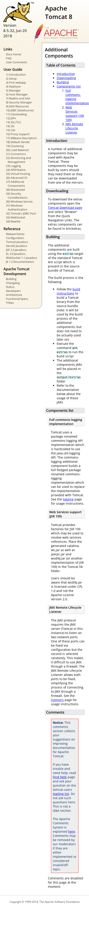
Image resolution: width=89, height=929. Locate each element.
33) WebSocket (15, 217)
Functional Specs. (17, 299)
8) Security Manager (19, 102)
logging (68, 499)
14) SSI (10, 126)
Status (10, 287)
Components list (69, 86)
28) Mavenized (15, 190)
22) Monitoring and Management (18, 160)
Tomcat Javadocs (17, 242)
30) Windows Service (19, 201)
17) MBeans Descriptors (21, 138)
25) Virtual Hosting (18, 174)
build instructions (68, 291)
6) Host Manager (17, 94)
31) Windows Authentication (16, 207)
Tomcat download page (65, 207)
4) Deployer (13, 86)
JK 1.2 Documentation (20, 262)
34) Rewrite (13, 221)
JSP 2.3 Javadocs (16, 250)
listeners (57, 700)
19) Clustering (15, 146)
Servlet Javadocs (16, 246)
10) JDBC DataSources (20, 110)
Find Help (60, 777)
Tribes (10, 303)
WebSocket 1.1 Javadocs (21, 258)
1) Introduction (16, 74)
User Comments (16, 62)
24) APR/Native (15, 170)
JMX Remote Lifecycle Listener (74, 128)
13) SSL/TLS (13, 122)
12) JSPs (11, 118)
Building (11, 279)
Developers (13, 291)
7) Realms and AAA (18, 98)
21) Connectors (16, 154)
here (71, 831)
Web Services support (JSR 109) (74, 113)
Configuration (15, 238)
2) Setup (11, 78)
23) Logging (13, 166)
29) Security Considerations (16, 196)
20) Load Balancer (17, 150)
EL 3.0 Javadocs (15, 254)
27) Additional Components (15, 184)
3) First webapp (16, 82)
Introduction (66, 74)
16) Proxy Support (18, 134)
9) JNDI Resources (17, 106)
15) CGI (10, 130)
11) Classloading (16, 114)
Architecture (14, 295)
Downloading (66, 78)
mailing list (61, 794)
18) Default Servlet (18, 142)
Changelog (13, 283)
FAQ (8, 58)
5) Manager (13, 90)
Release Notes (15, 234)
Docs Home (13, 54)
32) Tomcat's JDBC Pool (21, 213)
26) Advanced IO (16, 178)
